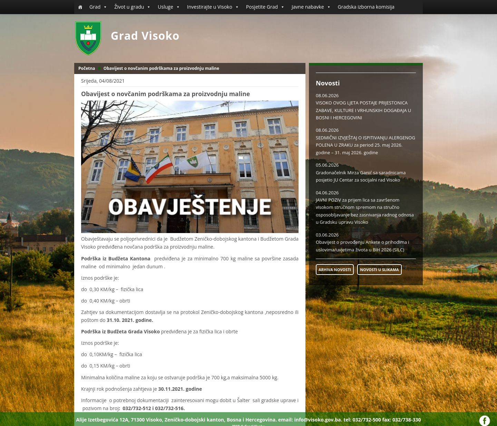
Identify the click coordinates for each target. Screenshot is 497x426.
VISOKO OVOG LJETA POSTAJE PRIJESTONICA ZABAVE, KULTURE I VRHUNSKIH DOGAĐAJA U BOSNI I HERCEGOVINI (363, 110)
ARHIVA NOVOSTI (335, 269)
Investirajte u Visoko (213, 7)
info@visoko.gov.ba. (318, 419)
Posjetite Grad (265, 7)
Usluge (169, 7)
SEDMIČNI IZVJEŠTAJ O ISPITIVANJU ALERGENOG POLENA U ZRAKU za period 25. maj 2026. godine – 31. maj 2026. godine (365, 145)
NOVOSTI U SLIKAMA (379, 269)
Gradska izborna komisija (366, 6)
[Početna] (80, 7)
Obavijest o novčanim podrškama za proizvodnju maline (161, 68)
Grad (98, 7)
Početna (86, 68)
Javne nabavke (311, 7)
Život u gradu (132, 7)
